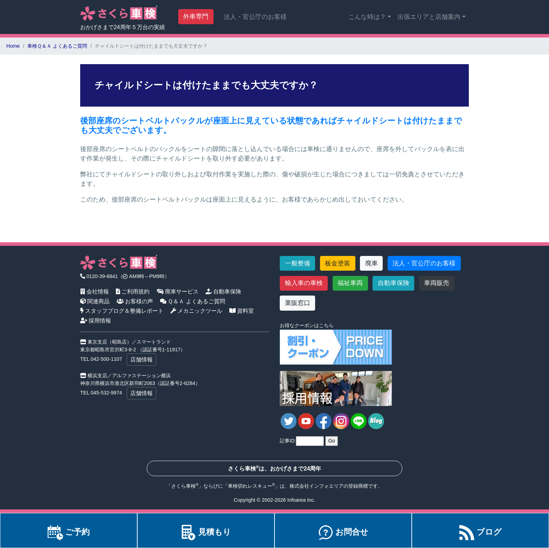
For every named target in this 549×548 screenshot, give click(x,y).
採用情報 (95, 320)
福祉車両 (350, 282)
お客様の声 (135, 301)
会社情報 (94, 291)
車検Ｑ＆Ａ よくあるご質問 (57, 46)
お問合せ (343, 532)
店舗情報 (141, 360)
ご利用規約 (133, 291)
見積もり (206, 532)
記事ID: (288, 441)
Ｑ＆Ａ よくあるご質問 (192, 301)
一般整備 (297, 263)
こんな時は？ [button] (367, 16)
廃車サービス (178, 291)
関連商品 (95, 301)
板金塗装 (337, 263)
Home (13, 46)
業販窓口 (297, 302)
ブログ (480, 532)
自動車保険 (224, 291)
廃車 (371, 263)
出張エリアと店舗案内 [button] (428, 16)
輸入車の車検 (304, 282)
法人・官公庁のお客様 (255, 16)
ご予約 (69, 532)
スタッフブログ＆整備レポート (122, 310)
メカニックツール (197, 310)
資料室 (241, 310)
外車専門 (195, 16)
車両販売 (436, 282)
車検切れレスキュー (250, 486)
